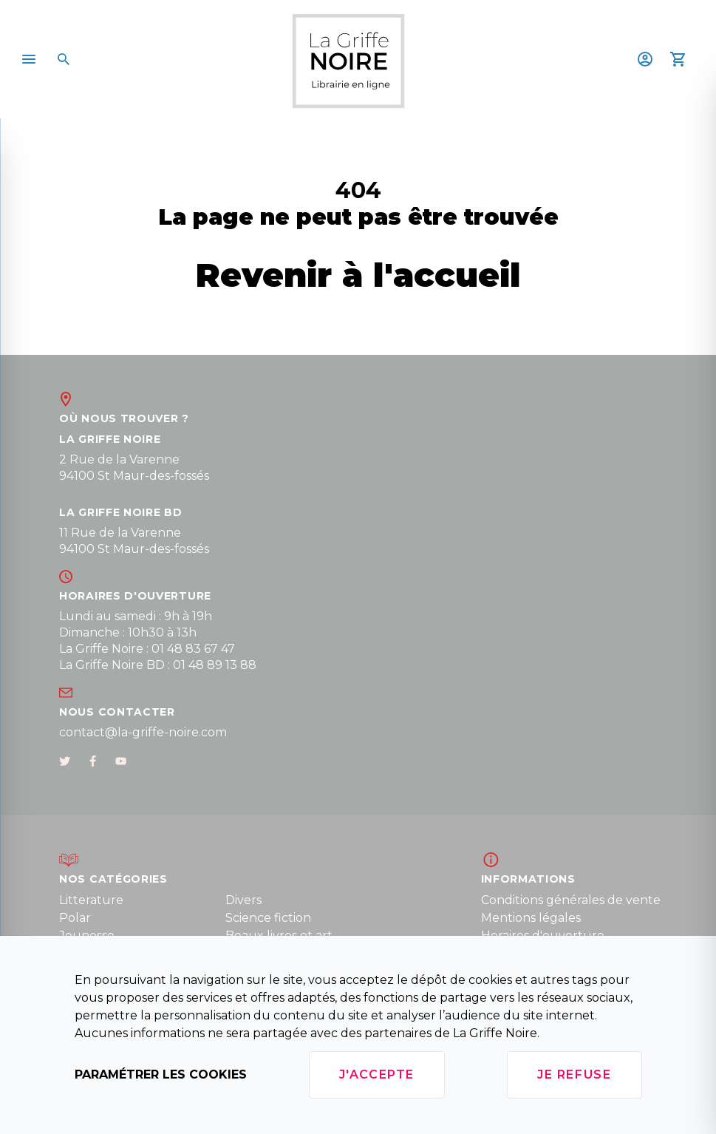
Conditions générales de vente (571, 900)
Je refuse (574, 1074)
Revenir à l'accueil (358, 274)
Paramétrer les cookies (161, 1074)
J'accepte (377, 1074)
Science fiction (268, 918)
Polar (75, 918)
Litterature (91, 900)
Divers (243, 900)
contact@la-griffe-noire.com (143, 732)
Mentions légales (531, 918)
